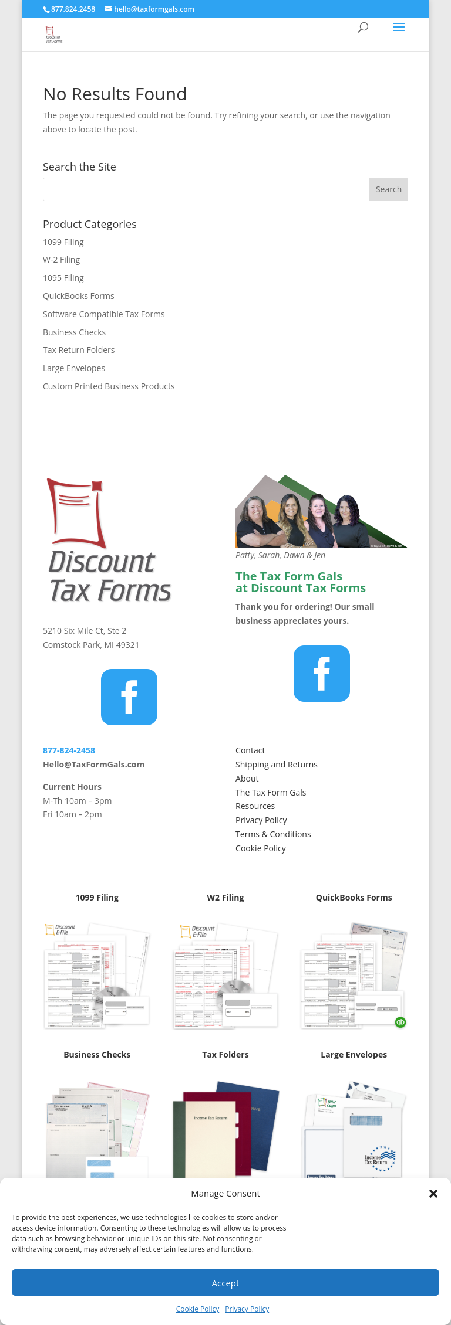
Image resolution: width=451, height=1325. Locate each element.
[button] (433, 1194)
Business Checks (74, 332)
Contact (250, 750)
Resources (255, 805)
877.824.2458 (73, 9)
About (246, 778)
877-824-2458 (69, 750)
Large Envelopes (74, 367)
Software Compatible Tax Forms (104, 314)
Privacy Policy (247, 1309)
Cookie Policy (197, 1309)
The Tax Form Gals (270, 792)
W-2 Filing (61, 259)
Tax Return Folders (79, 349)
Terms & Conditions (273, 834)
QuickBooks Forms (79, 295)
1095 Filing (63, 277)
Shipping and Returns (276, 764)
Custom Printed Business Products (109, 386)
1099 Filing (63, 241)
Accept (226, 1283)
